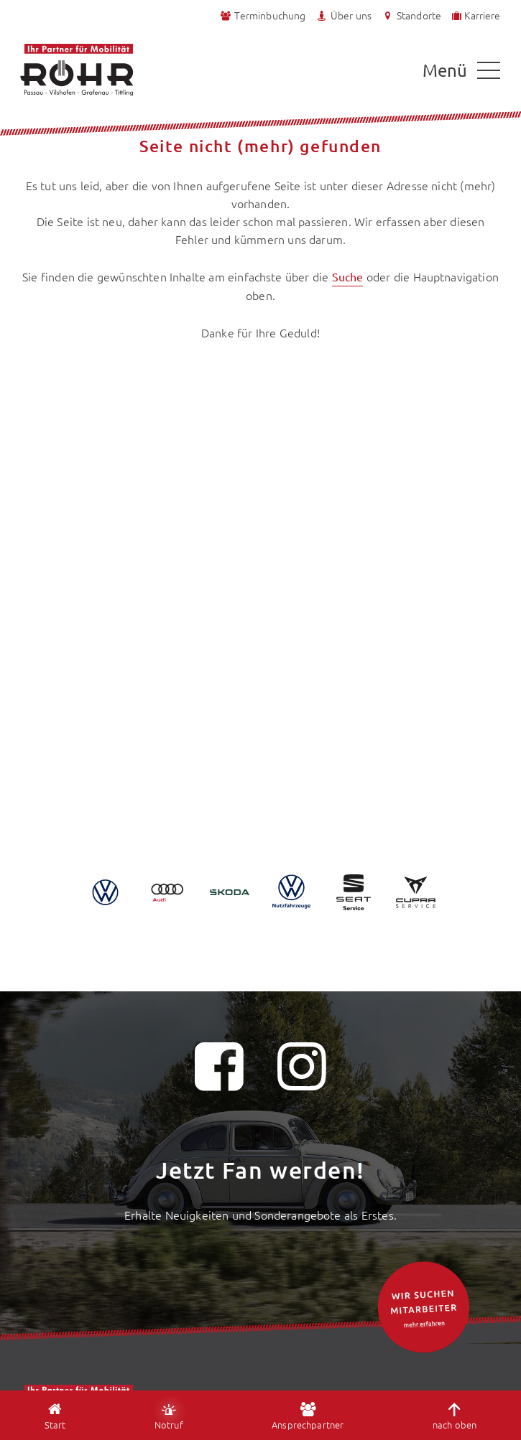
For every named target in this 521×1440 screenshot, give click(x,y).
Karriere (475, 15)
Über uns (343, 15)
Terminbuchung (262, 15)
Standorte (411, 15)
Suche (348, 276)
